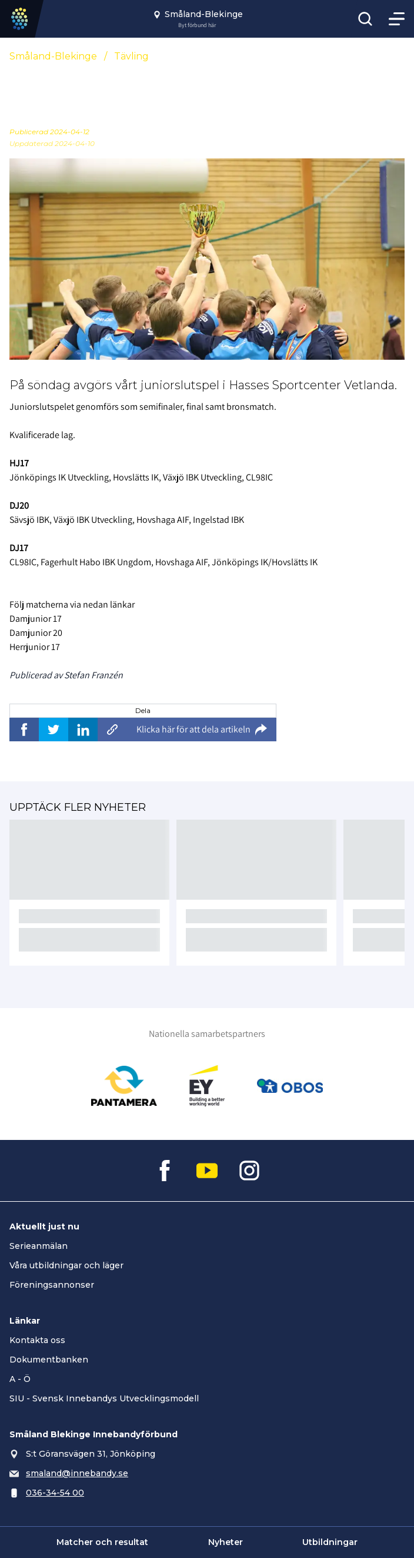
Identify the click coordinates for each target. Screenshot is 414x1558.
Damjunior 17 (35, 618)
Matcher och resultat (102, 1542)
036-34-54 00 (55, 1492)
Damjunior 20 (35, 632)
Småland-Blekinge (53, 56)
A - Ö (20, 1379)
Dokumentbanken (48, 1359)
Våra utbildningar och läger (66, 1265)
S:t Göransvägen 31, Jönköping (90, 1453)
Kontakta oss (37, 1340)
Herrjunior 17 (34, 647)
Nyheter (225, 1542)
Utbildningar (330, 1542)
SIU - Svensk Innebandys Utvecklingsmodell (104, 1398)
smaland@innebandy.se (77, 1473)
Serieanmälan (38, 1246)
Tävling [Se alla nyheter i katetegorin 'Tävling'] (131, 56)
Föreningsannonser (51, 1284)
